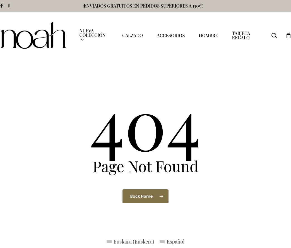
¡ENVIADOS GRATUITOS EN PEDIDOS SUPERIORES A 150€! (143, 6)
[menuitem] (130, 241)
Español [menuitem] (175, 241)
